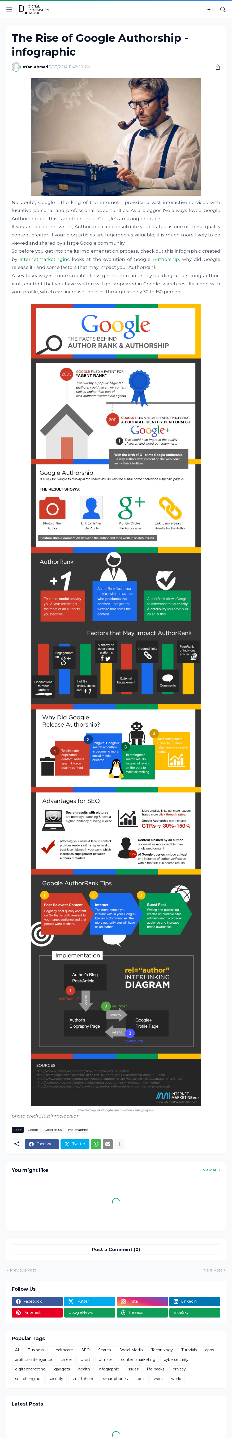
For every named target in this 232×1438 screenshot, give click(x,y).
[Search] (223, 9)
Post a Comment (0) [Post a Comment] (116, 1249)
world (176, 1378)
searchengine (27, 1378)
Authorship (166, 259)
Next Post (212, 1270)
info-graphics (77, 1130)
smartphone (83, 1378)
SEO (85, 1350)
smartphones (115, 1378)
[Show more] (119, 1144)
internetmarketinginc (45, 259)
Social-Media (131, 1350)
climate (106, 1359)
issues (133, 1369)
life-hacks (155, 1369)
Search (104, 1350)
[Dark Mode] (210, 9)
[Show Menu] (9, 9)
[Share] (215, 67)
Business (36, 1350)
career (66, 1359)
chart (85, 1359)
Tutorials (189, 1350)
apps (209, 1350)
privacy (179, 1369)
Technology (162, 1350)
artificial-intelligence (33, 1359)
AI (17, 1350)
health (84, 1369)
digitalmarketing (30, 1369)
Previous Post (23, 1270)
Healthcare (63, 1350)
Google (33, 1130)
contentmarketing (138, 1359)
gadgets (62, 1369)
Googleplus (53, 1130)
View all (210, 1170)
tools (140, 1378)
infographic (108, 1369)
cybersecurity (176, 1359)
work (158, 1378)
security (56, 1378)
